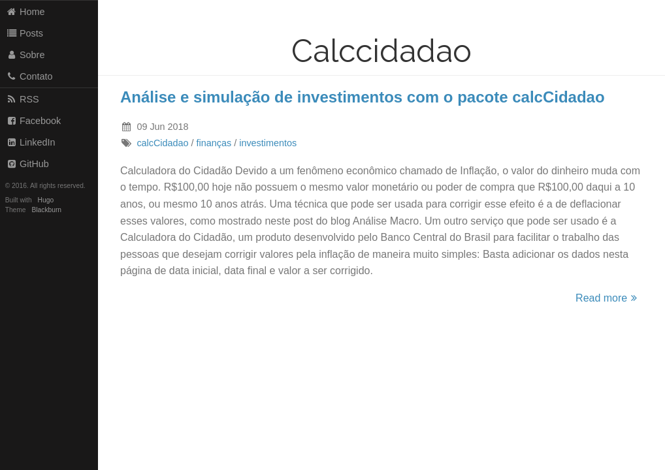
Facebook (33, 121)
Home (25, 12)
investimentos (268, 143)
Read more (608, 298)
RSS (22, 99)
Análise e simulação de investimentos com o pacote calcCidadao (362, 97)
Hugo (46, 200)
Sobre (25, 55)
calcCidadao (162, 143)
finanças (214, 143)
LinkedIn (31, 142)
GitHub (27, 164)
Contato (29, 76)
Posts (24, 33)
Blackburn (47, 209)
